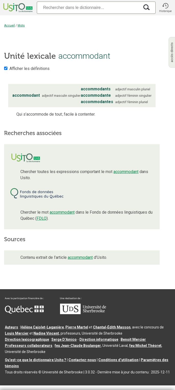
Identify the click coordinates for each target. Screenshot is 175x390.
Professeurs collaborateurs (28, 346)
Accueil (9, 25)
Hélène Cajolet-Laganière (42, 327)
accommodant (125, 171)
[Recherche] (88, 7)
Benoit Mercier (133, 339)
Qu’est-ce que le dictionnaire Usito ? (35, 360)
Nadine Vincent (46, 333)
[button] (165, 7)
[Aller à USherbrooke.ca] (83, 313)
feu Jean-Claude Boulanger (78, 346)
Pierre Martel (76, 327)
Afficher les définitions (29, 68)
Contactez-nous (82, 360)
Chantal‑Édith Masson (112, 327)
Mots (21, 25)
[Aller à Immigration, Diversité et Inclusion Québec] (24, 312)
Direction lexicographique (27, 339)
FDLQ (41, 218)
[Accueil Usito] (17, 7)
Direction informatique (98, 339)
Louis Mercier (17, 333)
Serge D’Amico (64, 339)
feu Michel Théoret (145, 346)
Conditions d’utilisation (118, 360)
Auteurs (11, 327)
